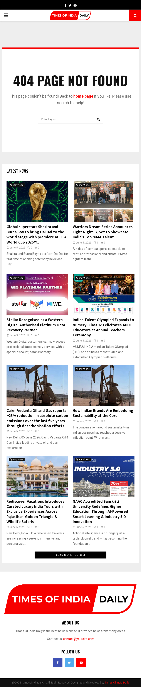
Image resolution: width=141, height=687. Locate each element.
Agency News (17, 185)
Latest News (17, 171)
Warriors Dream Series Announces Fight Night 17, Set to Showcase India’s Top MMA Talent (103, 232)
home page (83, 96)
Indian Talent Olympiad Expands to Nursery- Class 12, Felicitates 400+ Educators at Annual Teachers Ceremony (103, 327)
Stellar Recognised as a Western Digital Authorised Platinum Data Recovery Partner (36, 325)
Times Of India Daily (117, 682)
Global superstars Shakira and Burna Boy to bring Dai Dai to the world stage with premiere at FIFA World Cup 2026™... (37, 234)
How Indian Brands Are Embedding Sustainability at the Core (103, 413)
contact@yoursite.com (78, 639)
